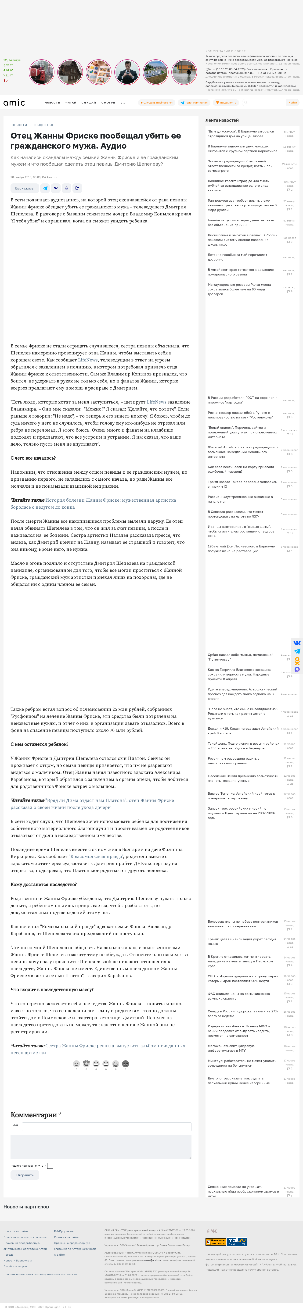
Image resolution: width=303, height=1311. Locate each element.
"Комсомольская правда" (96, 857)
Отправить (24, 1175)
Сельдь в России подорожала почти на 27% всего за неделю (243, 1013)
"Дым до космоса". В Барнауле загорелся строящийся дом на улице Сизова (241, 133)
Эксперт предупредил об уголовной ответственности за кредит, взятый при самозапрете (240, 165)
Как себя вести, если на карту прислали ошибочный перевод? (241, 469)
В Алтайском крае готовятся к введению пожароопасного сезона (241, 272)
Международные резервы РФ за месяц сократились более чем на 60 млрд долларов (239, 289)
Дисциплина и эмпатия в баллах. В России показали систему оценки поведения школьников (243, 239)
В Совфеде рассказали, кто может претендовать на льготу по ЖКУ (235, 514)
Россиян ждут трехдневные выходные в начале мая (240, 499)
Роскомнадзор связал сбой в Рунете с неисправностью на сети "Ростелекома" (240, 415)
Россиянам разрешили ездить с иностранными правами (234, 760)
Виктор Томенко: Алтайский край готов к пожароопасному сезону (241, 795)
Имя (15, 1125)
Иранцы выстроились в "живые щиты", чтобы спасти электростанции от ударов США (241, 531)
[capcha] (50, 1166)
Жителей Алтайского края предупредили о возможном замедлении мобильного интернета (243, 451)
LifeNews (88, 360)
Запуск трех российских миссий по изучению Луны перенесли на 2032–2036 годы (241, 813)
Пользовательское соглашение (25, 1237)
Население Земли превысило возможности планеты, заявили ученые (243, 778)
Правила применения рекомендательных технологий (40, 1274)
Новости (52, 102)
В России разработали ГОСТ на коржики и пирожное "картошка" (243, 400)
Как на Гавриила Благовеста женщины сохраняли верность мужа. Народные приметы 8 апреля (239, 674)
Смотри (108, 102)
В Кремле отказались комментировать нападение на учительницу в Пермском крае (240, 961)
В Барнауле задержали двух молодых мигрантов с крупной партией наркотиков (242, 148)
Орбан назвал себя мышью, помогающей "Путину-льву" (241, 657)
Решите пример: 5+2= (29, 1165)
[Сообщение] (101, 1147)
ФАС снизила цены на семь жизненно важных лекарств (239, 996)
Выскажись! (24, 188)
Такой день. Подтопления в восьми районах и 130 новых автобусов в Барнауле (243, 745)
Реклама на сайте (66, 1237)
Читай (70, 102)
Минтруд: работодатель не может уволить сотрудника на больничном (242, 1063)
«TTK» (67, 1307)
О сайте (59, 1254)
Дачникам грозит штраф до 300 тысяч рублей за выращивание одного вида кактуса (239, 185)
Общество (44, 125)
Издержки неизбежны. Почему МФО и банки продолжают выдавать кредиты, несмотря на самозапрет (239, 1030)
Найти (293, 102)
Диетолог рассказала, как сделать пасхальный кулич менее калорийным (239, 1080)
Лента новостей (222, 120)
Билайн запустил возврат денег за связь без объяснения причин (241, 222)
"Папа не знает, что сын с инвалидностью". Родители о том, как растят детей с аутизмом (243, 713)
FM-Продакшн (63, 1231)
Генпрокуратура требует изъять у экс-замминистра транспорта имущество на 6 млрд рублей (242, 205)
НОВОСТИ (19, 125)
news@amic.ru (152, 1260)
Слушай (89, 102)
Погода (9, 1254)
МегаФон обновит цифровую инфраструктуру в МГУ (231, 1048)
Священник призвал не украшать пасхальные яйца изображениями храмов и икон (243, 1191)
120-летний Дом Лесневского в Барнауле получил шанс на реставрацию (241, 548)
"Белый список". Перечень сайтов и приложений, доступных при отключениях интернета (242, 432)
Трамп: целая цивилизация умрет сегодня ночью (242, 941)
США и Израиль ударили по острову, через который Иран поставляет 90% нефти (243, 978)
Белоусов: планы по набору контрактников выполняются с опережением (243, 923)
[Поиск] (264, 102)
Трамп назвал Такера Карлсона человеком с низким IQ (243, 484)
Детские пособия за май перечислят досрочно (237, 257)
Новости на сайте (16, 1231)
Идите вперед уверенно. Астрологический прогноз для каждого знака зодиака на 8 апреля (242, 693)
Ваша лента (226, 102)
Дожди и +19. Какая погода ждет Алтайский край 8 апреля (243, 730)
